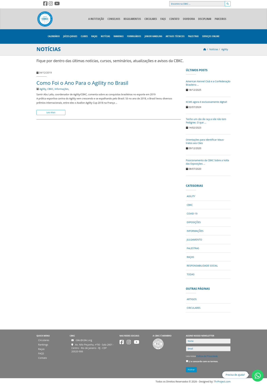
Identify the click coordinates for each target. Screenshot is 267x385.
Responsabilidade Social (202, 265)
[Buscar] (228, 3)
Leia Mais (50, 112)
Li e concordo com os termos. (203, 361)
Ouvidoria (189, 19)
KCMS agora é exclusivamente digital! (206, 101)
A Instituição (96, 19)
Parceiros (220, 19)
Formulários (134, 36)
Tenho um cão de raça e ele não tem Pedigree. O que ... (206, 120)
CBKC (50, 89)
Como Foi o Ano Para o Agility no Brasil (82, 82)
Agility (43, 89)
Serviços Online (210, 36)
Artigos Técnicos (175, 36)
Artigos (192, 299)
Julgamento (194, 239)
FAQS (163, 19)
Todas (190, 274)
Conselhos (113, 19)
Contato (174, 19)
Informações (62, 89)
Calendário (54, 36)
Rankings (119, 36)
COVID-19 (192, 213)
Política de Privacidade (207, 356)
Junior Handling (153, 36)
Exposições (194, 222)
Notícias (105, 36)
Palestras (193, 36)
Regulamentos (132, 19)
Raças (94, 36)
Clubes (84, 36)
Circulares (150, 19)
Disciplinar (204, 19)
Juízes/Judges (70, 36)
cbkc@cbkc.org (84, 340)
